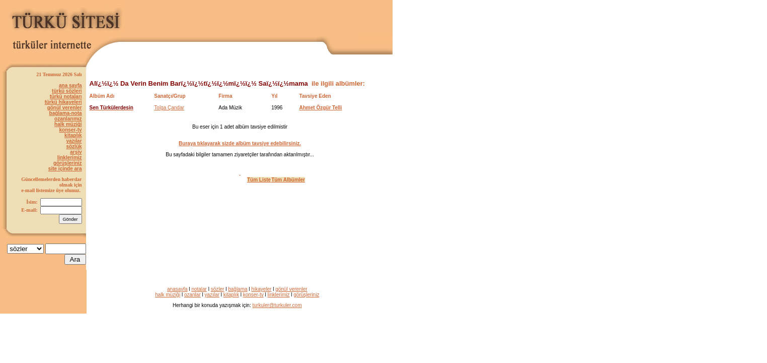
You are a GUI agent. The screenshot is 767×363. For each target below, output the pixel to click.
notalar (199, 289)
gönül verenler (64, 107)
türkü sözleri (67, 91)
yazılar (74, 141)
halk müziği (68, 124)
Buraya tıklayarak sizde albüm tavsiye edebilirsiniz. (240, 143)
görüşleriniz (67, 163)
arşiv (76, 152)
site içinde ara (65, 168)
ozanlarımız (68, 119)
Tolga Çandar (169, 107)
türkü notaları (66, 96)
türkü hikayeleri (63, 102)
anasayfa (177, 289)
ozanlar (192, 294)
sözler (217, 289)
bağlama (237, 289)
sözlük (74, 146)
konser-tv (70, 130)
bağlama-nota (65, 113)
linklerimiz (69, 157)
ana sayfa (70, 85)
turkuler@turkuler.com (277, 305)
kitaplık (73, 135)
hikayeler (261, 289)
